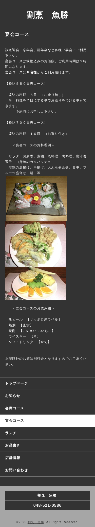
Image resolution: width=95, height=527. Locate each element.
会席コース (14, 408)
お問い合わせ (16, 470)
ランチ (10, 433)
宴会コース (14, 420)
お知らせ (12, 396)
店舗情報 (12, 458)
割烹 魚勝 (47, 14)
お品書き (12, 445)
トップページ (16, 383)
